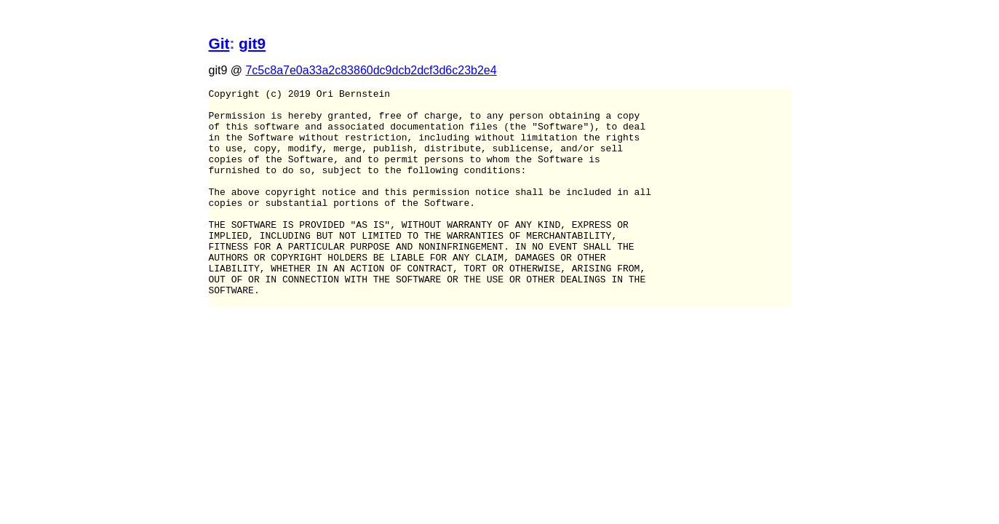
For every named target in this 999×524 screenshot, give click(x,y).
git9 (252, 43)
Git (219, 43)
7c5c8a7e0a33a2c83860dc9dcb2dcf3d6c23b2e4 (370, 70)
